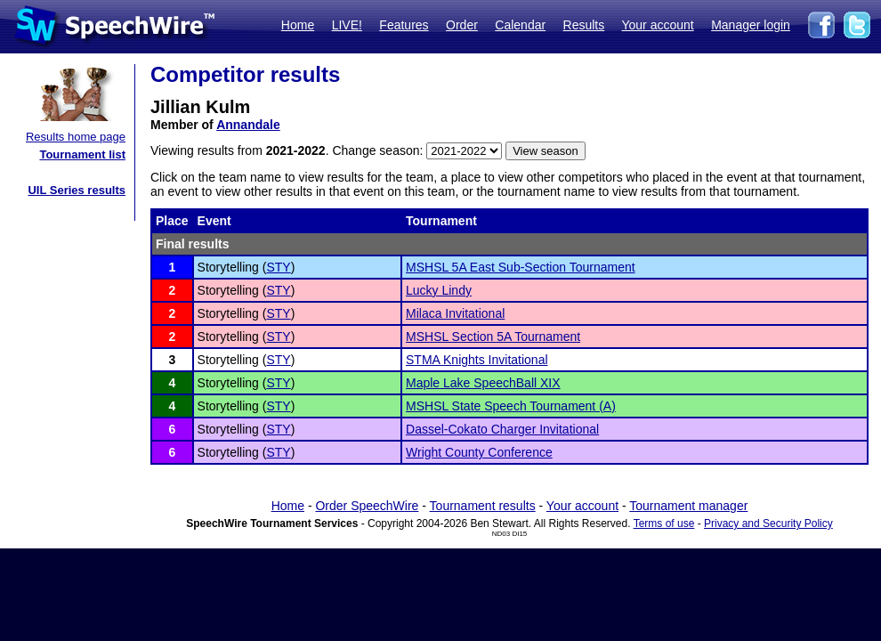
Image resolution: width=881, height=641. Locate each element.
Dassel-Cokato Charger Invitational (502, 429)
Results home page (75, 136)
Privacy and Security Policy (768, 523)
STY (278, 267)
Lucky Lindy (439, 290)
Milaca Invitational (455, 313)
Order (462, 25)
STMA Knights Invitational (477, 360)
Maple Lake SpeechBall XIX (483, 383)
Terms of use (664, 523)
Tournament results (483, 506)
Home (297, 25)
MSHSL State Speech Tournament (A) (511, 406)
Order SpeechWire (366, 506)
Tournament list (82, 154)
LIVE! (347, 25)
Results (584, 25)
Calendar (520, 25)
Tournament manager (688, 506)
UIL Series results (76, 190)
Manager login (750, 25)
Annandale (248, 125)
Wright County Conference (479, 452)
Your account (657, 25)
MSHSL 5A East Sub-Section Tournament (520, 267)
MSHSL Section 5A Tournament (493, 336)
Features (403, 25)
